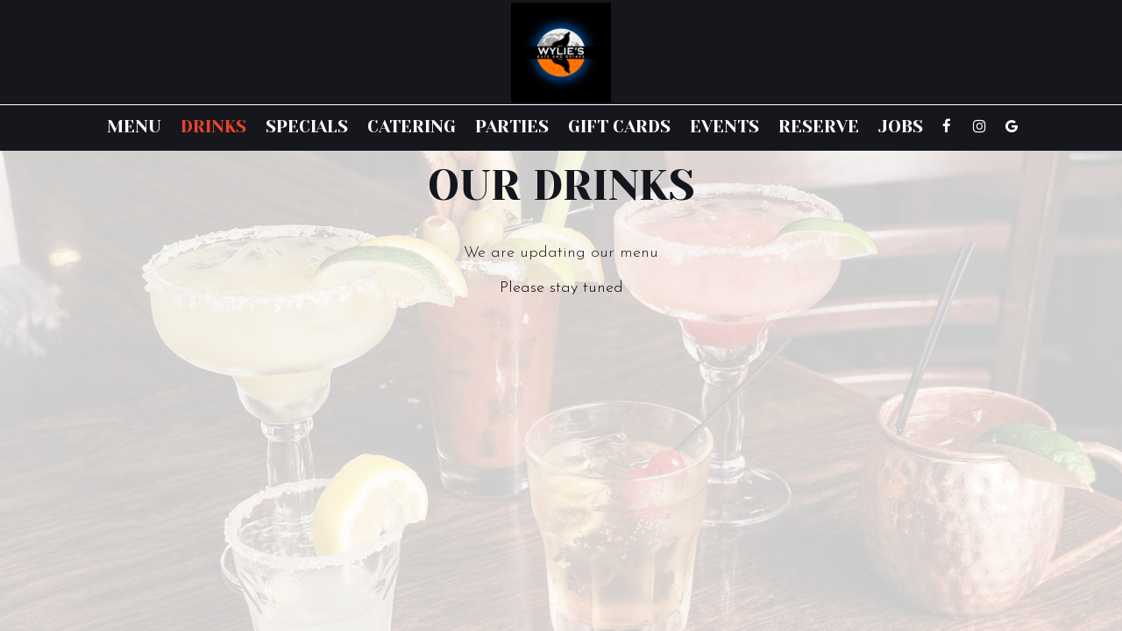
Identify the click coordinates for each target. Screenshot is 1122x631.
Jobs (900, 127)
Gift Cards (619, 127)
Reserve (818, 127)
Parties (512, 127)
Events (724, 127)
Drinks (213, 127)
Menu (134, 127)
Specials (307, 127)
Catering (411, 127)
